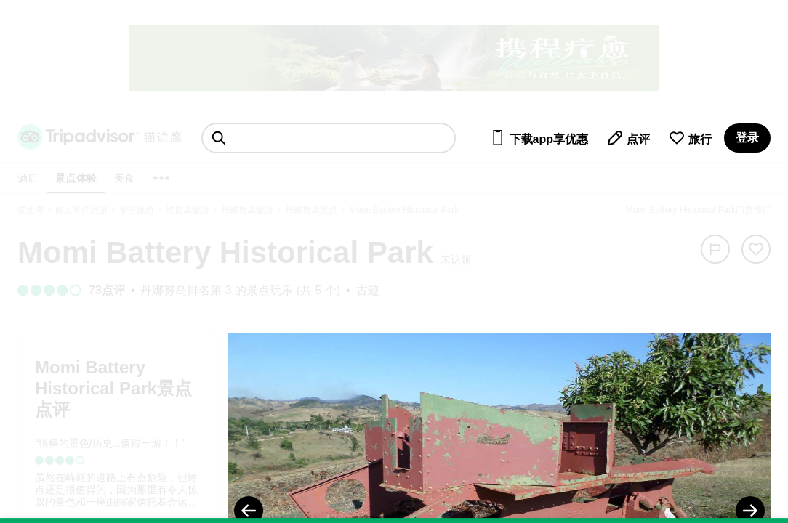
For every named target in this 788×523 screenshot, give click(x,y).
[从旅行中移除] (756, 249)
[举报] (715, 249)
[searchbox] (329, 138)
